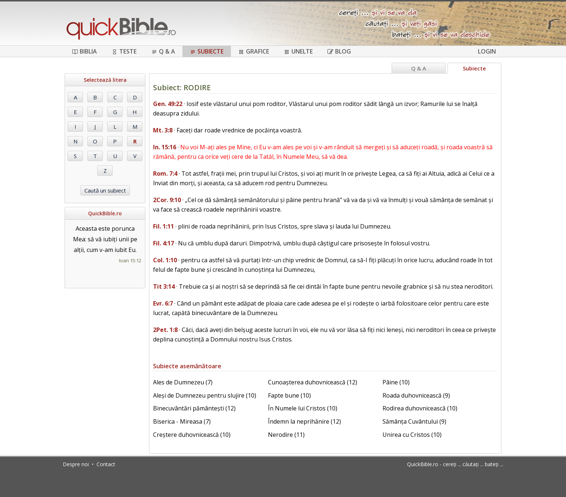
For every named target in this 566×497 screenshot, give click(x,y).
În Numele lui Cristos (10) (302, 408)
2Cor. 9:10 (167, 200)
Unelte (298, 51)
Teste (124, 51)
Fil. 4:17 (163, 243)
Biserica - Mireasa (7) (182, 421)
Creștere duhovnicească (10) (192, 435)
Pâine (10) (396, 382)
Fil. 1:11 (163, 226)
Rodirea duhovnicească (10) (419, 408)
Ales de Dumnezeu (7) (183, 382)
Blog (339, 51)
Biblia (84, 51)
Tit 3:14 (164, 286)
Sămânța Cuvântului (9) (414, 421)
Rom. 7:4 (165, 173)
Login (487, 51)
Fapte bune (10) (289, 395)
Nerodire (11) (286, 435)
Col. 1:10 (165, 260)
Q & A (163, 51)
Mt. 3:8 (163, 130)
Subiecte (207, 51)
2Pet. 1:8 (165, 330)
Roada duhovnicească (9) (416, 395)
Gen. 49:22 (167, 104)
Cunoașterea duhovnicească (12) (312, 382)
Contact (106, 464)
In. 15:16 (164, 147)
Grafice (253, 51)
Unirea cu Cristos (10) (412, 435)
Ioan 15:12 (130, 260)
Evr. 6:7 (163, 303)
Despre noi (76, 464)
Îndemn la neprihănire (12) (304, 421)
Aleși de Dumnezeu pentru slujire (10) (204, 395)
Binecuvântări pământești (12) (194, 408)
